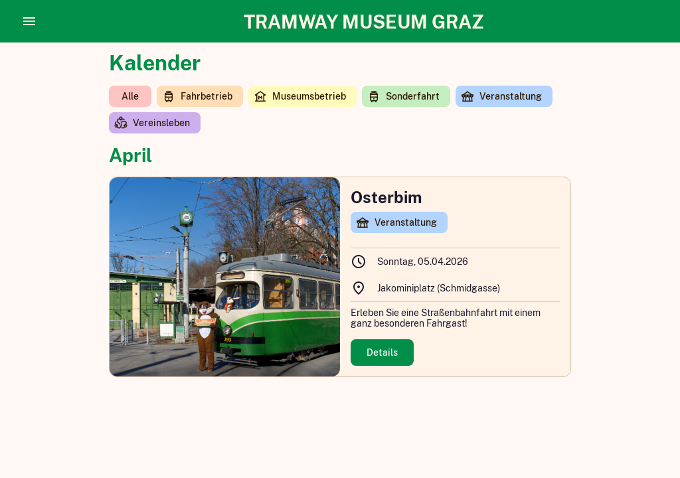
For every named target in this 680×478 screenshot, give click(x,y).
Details (382, 352)
